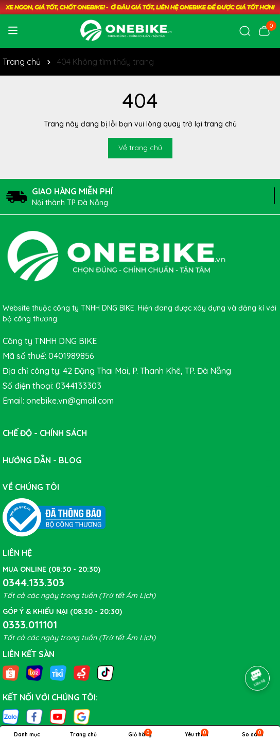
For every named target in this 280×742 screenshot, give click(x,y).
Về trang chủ (140, 147)
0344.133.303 (33, 582)
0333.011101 (30, 624)
